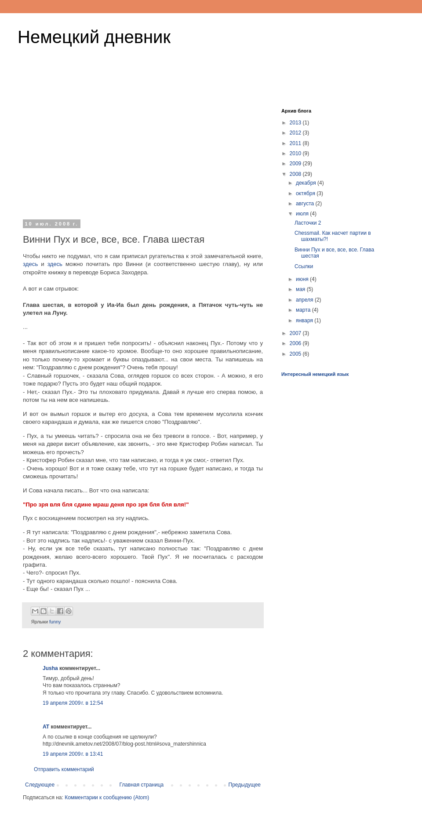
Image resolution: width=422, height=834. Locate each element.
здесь (30, 264)
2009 (296, 163)
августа (306, 203)
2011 (296, 143)
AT (46, 727)
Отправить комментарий (64, 769)
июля (303, 214)
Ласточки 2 (308, 223)
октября (306, 193)
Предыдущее (245, 785)
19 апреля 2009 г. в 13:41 (73, 754)
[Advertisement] (142, 156)
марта (304, 310)
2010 (296, 153)
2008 (296, 174)
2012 (296, 133)
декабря (306, 183)
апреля (305, 300)
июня (303, 279)
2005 (296, 354)
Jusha (50, 668)
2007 (296, 333)
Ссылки (304, 266)
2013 (296, 123)
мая (301, 289)
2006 (296, 343)
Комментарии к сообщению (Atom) (107, 797)
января (305, 320)
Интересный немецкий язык (315, 374)
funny (55, 621)
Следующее (40, 785)
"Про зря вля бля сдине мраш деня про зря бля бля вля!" (106, 504)
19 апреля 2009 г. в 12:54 (73, 703)
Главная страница (142, 785)
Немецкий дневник (94, 37)
